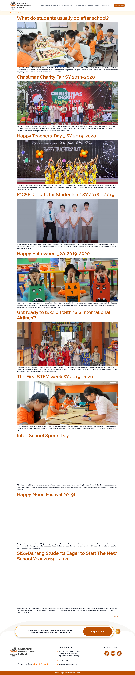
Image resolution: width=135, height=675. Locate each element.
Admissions (69, 5)
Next (115, 616)
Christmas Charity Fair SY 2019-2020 (56, 77)
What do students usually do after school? (63, 18)
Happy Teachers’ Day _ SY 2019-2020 (56, 136)
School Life (81, 5)
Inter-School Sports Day (43, 435)
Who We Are (46, 5)
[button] (119, 5)
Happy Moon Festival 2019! (46, 494)
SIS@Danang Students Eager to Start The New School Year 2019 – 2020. (67, 555)
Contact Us (106, 5)
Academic (58, 5)
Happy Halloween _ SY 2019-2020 (53, 253)
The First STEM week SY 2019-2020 (55, 376)
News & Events (93, 5)
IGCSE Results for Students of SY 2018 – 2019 (65, 194)
